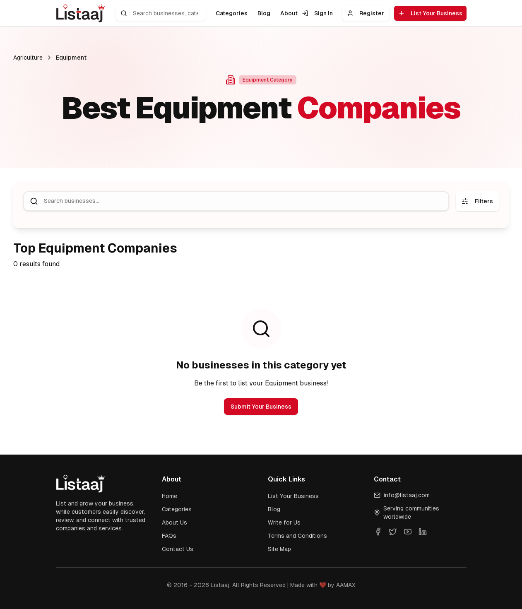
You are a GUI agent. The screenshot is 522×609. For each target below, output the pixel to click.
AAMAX (346, 585)
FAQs (169, 535)
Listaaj (220, 585)
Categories (232, 13)
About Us (174, 522)
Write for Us (284, 522)
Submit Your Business (261, 406)
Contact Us (177, 549)
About (289, 13)
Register (365, 13)
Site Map (279, 549)
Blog (263, 13)
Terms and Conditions (297, 535)
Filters (477, 201)
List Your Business (430, 13)
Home (169, 496)
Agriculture (28, 57)
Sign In (317, 13)
